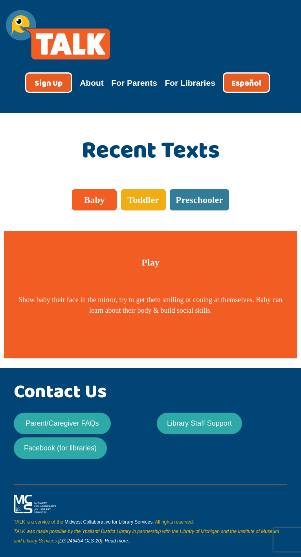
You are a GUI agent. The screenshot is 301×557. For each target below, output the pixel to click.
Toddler (143, 200)
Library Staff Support (199, 423)
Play (150, 262)
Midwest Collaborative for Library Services (108, 522)
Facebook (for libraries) (60, 448)
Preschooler (199, 200)
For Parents (134, 82)
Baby (94, 200)
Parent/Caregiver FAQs (62, 423)
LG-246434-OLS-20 (80, 541)
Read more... (118, 541)
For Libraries (190, 82)
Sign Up (48, 83)
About (92, 82)
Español (246, 83)
